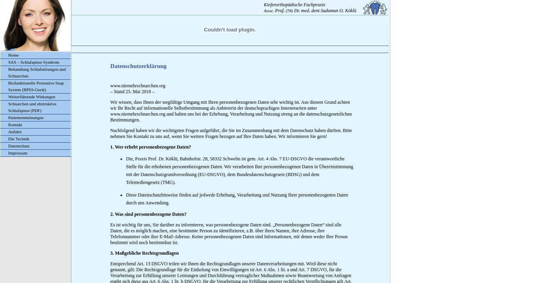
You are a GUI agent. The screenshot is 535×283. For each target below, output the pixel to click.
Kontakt (15, 124)
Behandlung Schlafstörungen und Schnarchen (37, 72)
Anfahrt (15, 131)
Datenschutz (18, 145)
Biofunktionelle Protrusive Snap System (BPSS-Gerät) (36, 86)
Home (13, 55)
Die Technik (18, 138)
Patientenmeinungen (26, 117)
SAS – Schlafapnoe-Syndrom (33, 62)
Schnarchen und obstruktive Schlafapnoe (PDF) (32, 107)
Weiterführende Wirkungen (31, 96)
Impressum (17, 153)
